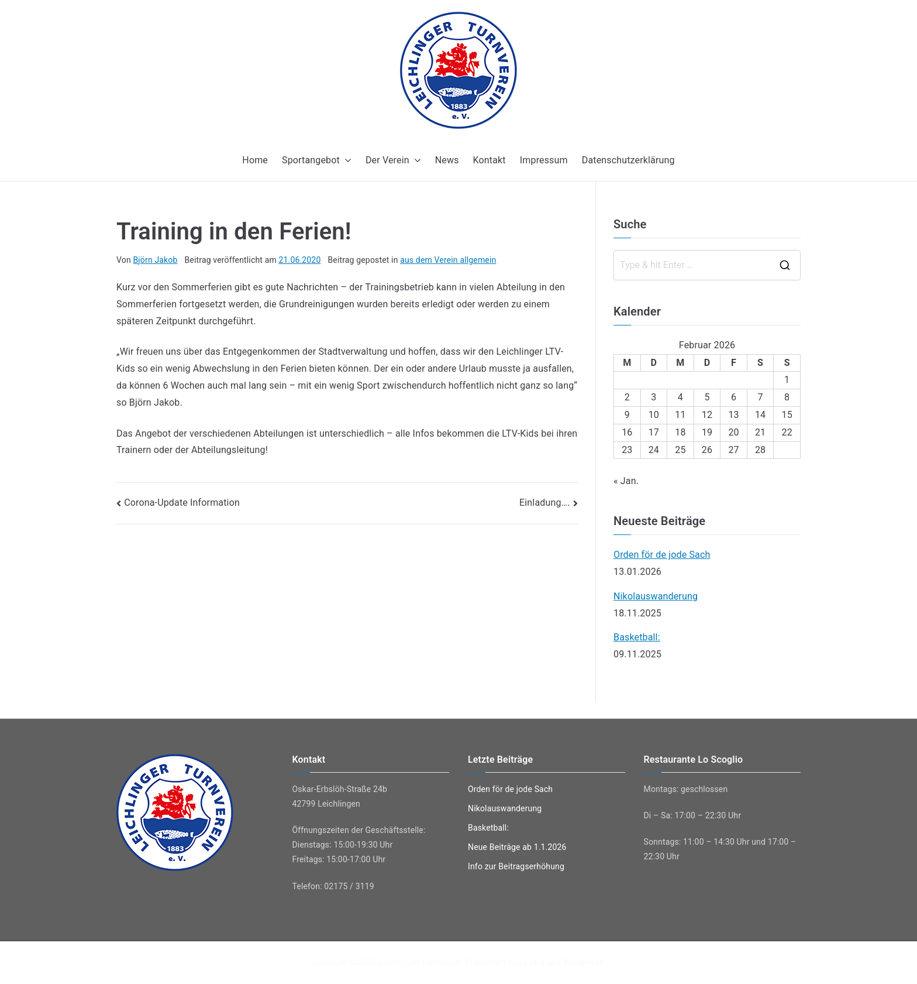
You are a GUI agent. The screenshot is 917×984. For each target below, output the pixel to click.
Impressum (544, 160)
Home (255, 160)
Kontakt (489, 160)
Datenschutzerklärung (628, 160)
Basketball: (636, 637)
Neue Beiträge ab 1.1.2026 (517, 847)
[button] (345, 160)
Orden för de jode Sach (662, 554)
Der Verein (393, 160)
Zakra (533, 962)
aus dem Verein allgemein (448, 260)
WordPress (583, 962)
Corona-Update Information (182, 502)
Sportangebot (316, 160)
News (447, 160)
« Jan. (626, 480)
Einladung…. (544, 502)
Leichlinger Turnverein (420, 962)
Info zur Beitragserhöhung (516, 866)
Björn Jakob (155, 260)
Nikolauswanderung (655, 596)
